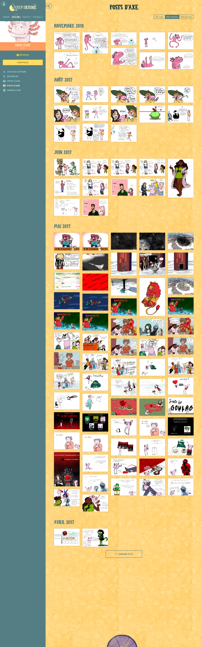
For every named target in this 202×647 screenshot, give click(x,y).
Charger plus (124, 554)
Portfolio (22, 62)
